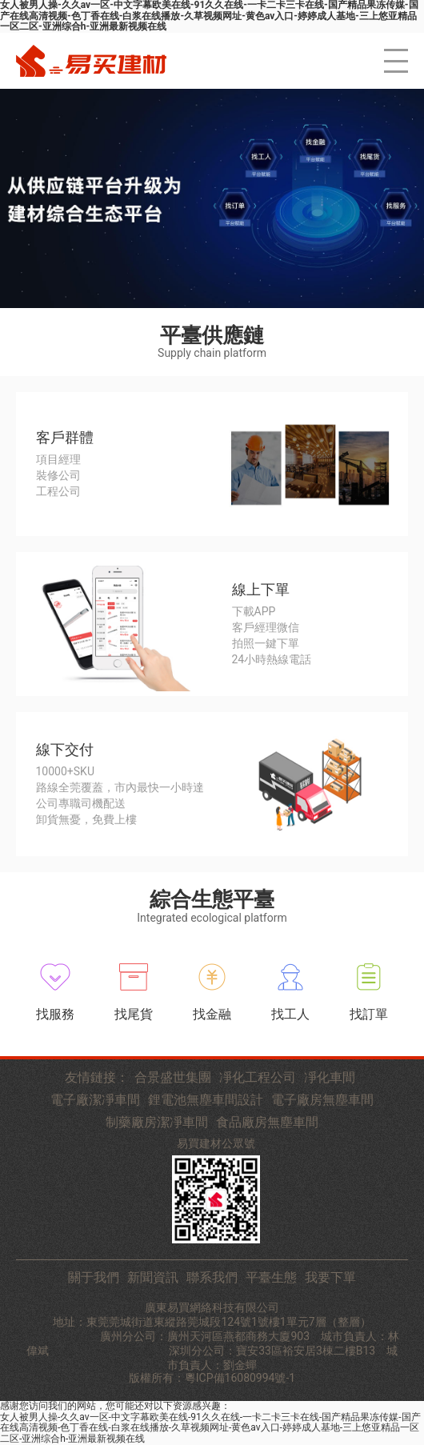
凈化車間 (329, 1078)
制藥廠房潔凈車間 (157, 1122)
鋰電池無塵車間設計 (205, 1100)
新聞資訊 (152, 1277)
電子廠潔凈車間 (95, 1100)
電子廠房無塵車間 (322, 1100)
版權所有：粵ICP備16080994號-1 (212, 1377)
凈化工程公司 (257, 1078)
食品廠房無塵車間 (267, 1122)
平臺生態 (271, 1277)
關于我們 (93, 1277)
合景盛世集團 (172, 1078)
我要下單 (330, 1277)
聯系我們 (212, 1277)
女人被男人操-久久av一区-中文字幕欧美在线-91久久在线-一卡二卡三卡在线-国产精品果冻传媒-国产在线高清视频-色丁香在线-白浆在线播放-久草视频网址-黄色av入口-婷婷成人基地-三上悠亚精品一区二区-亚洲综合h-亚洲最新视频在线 (210, 1427)
